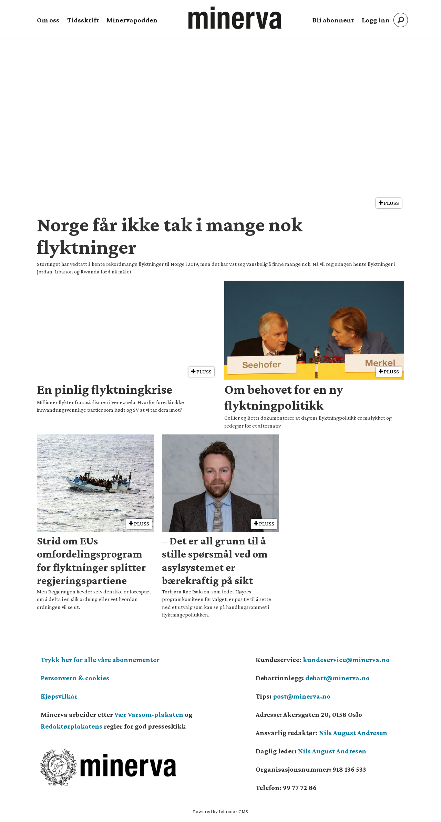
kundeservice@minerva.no (346, 659)
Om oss (48, 20)
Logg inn (376, 20)
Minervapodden (131, 20)
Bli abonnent (333, 20)
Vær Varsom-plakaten (148, 714)
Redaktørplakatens (71, 726)
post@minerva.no (301, 696)
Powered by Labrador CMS (220, 811)
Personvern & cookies (75, 678)
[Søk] (401, 20)
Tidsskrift (83, 20)
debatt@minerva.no (337, 678)
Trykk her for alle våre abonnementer (100, 659)
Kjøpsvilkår (59, 696)
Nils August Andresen (353, 732)
